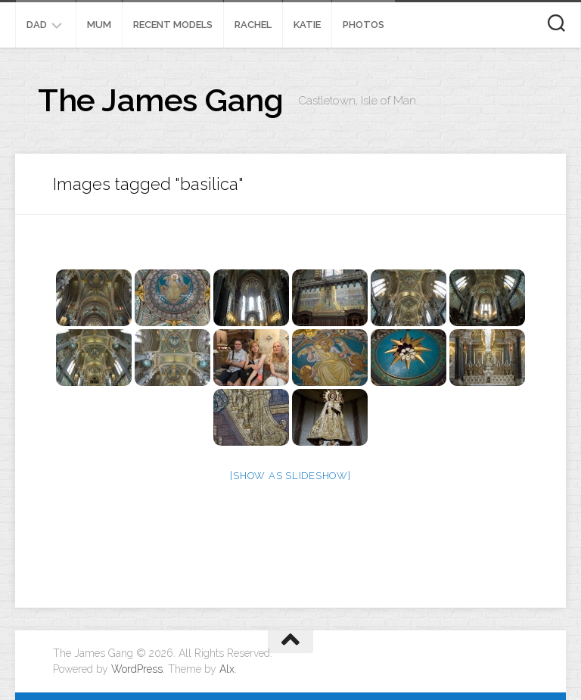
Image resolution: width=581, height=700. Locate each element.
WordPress (137, 669)
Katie (307, 24)
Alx (227, 669)
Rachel (253, 24)
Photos (363, 24)
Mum (99, 24)
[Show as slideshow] (290, 475)
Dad (36, 24)
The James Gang (160, 100)
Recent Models (173, 24)
